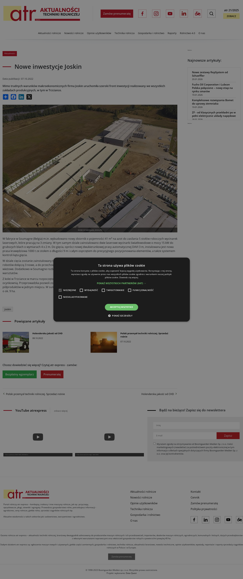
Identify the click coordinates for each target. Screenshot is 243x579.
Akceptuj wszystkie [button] (121, 307)
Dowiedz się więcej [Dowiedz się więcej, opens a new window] (128, 277)
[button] (121, 283)
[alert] (121, 289)
